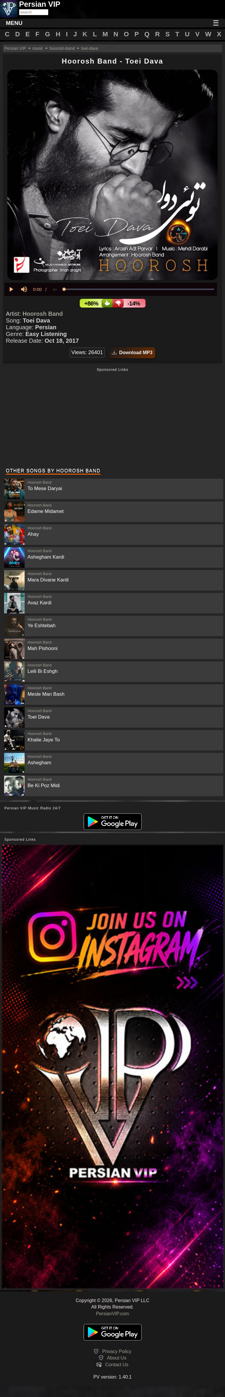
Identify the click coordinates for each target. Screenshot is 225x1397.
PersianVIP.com (112, 1313)
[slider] (139, 289)
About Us (116, 1357)
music (37, 48)
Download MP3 (132, 352)
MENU (14, 23)
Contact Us (116, 1364)
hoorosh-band (62, 48)
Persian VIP (15, 48)
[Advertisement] (112, 419)
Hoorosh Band (43, 314)
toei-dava (89, 48)
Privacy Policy (117, 1351)
